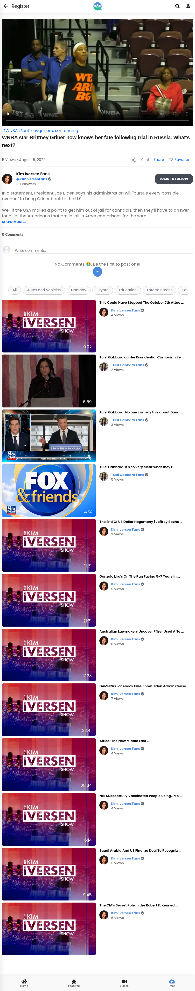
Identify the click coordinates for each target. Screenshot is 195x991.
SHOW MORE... (14, 221)
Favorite (179, 159)
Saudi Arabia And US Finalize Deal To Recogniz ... (140, 850)
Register (17, 6)
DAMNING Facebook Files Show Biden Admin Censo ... (144, 686)
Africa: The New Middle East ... (124, 740)
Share (155, 159)
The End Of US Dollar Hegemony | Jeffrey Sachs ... (140, 521)
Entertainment (159, 290)
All (15, 290)
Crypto (103, 290)
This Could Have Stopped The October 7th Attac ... (141, 302)
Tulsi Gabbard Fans (129, 365)
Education (128, 290)
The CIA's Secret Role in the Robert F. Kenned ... (138, 905)
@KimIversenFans (32, 179)
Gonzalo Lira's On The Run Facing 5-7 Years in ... (139, 576)
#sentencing (65, 131)
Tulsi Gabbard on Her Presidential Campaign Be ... (141, 357)
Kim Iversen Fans (127, 310)
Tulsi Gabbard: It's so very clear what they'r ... (137, 467)
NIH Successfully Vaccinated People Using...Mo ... (140, 795)
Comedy (78, 290)
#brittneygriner (35, 131)
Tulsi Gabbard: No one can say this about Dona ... (141, 412)
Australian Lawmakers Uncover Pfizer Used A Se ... (141, 631)
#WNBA (10, 131)
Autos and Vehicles (44, 290)
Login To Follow (174, 179)
